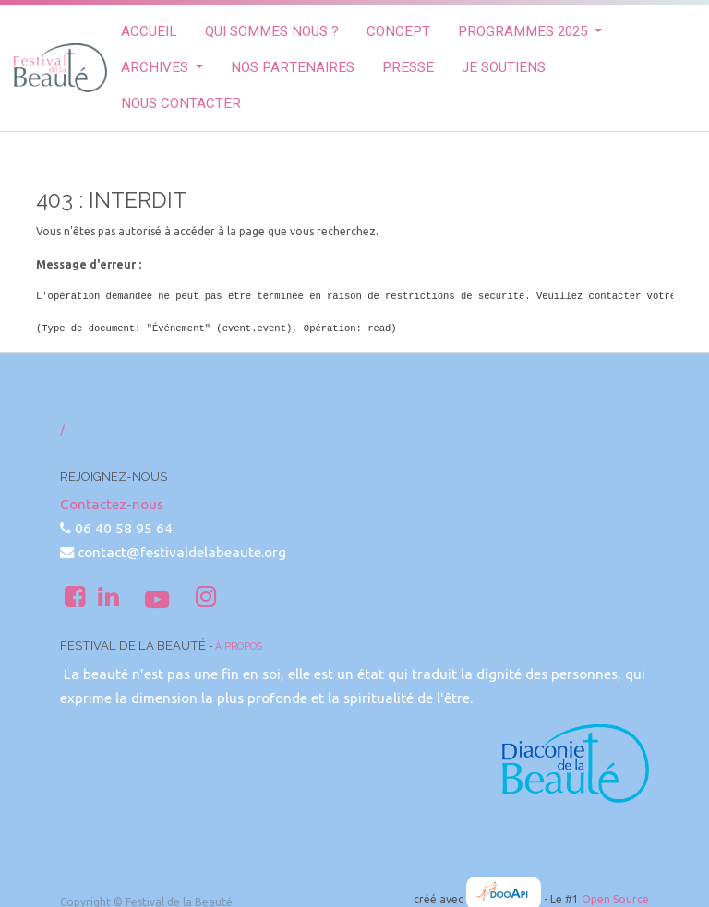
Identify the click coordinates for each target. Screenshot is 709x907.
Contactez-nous (111, 504)
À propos (238, 645)
